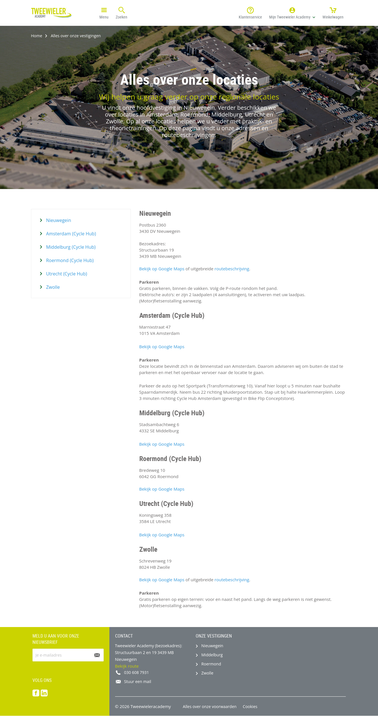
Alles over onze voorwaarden (210, 706)
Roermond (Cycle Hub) (69, 260)
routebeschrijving (231, 268)
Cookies (250, 706)
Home (36, 35)
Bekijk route (127, 666)
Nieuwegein (58, 220)
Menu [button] (104, 12)
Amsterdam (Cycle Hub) (70, 234)
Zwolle (52, 287)
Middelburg (212, 654)
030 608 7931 (136, 672)
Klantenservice (250, 12)
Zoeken (121, 12)
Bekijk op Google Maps (162, 268)
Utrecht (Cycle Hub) (66, 274)
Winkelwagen (333, 12)
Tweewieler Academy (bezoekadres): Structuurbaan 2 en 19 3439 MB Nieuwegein (148, 652)
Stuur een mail (137, 681)
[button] (292, 12)
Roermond (211, 664)
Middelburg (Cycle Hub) (70, 247)
